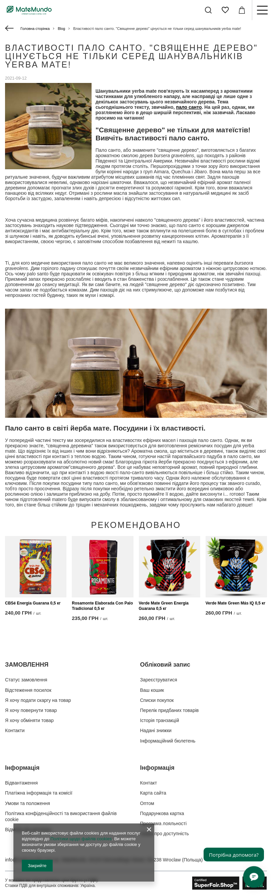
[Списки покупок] (225, 10)
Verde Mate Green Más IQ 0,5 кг (235, 603)
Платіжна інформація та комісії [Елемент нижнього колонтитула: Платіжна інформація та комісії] (38, 793)
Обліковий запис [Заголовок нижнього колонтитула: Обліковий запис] (165, 664)
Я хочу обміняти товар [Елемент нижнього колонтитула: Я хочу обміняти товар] (29, 720)
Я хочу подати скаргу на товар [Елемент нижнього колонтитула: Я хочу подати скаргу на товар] (38, 700)
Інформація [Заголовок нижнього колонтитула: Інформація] (22, 767)
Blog (61, 29)
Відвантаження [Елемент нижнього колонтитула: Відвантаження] (21, 783)
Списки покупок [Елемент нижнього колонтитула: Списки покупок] (157, 700)
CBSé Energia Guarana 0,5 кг (33, 603)
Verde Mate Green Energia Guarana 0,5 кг (164, 606)
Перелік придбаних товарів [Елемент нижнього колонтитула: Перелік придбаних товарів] (169, 710)
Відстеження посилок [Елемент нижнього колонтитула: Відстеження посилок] (28, 690)
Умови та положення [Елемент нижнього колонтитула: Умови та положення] (27, 803)
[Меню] (262, 10)
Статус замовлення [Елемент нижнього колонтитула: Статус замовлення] (26, 679)
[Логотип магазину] (29, 10)
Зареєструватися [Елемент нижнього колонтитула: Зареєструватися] (158, 679)
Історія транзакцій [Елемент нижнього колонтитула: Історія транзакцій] (159, 720)
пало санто (189, 107)
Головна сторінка (35, 29)
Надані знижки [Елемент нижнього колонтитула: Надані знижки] (156, 730)
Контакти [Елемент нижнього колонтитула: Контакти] (14, 730)
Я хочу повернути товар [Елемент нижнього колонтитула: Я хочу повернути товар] (31, 710)
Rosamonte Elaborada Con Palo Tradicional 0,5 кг (102, 606)
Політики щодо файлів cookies (81, 838)
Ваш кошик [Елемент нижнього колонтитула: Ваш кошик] (152, 690)
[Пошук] (208, 10)
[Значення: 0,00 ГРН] (241, 10)
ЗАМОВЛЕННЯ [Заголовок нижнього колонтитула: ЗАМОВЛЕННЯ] (26, 664)
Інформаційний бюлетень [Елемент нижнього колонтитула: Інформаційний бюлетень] (168, 741)
